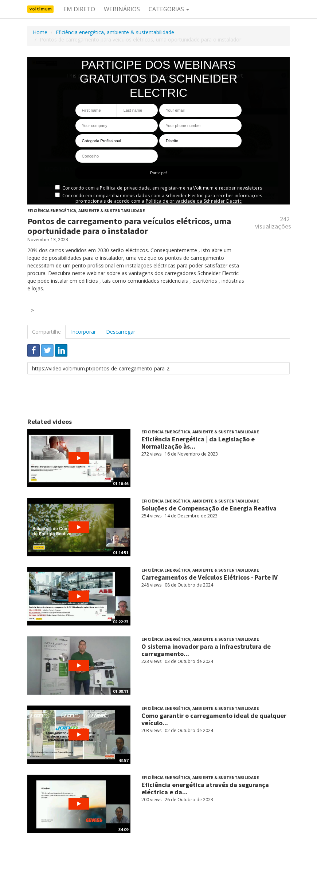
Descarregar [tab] (120, 331)
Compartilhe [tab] (46, 331)
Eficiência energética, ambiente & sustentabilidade (115, 32)
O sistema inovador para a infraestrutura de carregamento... (206, 650)
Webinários (122, 9)
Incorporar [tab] (83, 331)
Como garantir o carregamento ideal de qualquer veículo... (213, 719)
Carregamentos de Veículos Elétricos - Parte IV (209, 577)
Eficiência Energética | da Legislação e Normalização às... (198, 442)
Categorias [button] (169, 9)
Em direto (79, 9)
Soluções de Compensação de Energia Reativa (209, 508)
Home (40, 32)
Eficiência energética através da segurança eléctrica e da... (205, 788)
